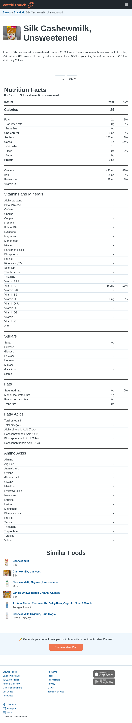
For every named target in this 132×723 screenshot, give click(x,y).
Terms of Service (56, 691)
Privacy (51, 684)
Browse (7, 12)
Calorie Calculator (11, 676)
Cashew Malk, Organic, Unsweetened (36, 582)
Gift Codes (8, 691)
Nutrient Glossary (11, 684)
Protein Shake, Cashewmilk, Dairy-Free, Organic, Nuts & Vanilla (53, 603)
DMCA (51, 687)
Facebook (9, 704)
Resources (8, 695)
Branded (19, 12)
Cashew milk (21, 561)
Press (50, 676)
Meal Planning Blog (12, 687)
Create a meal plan (66, 647)
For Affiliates (54, 680)
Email (7, 712)
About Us (52, 672)
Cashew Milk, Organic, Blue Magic (34, 614)
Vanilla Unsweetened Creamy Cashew (36, 592)
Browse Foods (10, 672)
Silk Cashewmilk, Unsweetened (57, 33)
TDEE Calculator (11, 680)
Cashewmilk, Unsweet (26, 571)
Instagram (9, 708)
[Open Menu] (126, 4)
